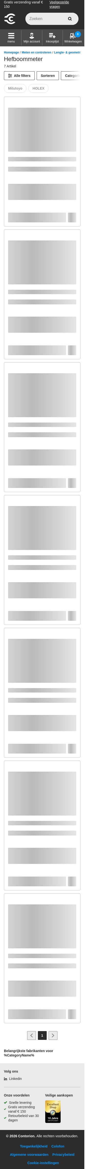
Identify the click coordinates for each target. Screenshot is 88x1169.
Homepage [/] (11, 52)
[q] (51, 19)
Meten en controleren (36, 52)
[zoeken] (70, 19)
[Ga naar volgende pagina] (53, 1035)
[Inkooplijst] (52, 37)
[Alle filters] (19, 75)
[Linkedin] (13, 1078)
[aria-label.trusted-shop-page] (53, 1112)
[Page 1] (42, 1035)
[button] (11, 37)
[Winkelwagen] (73, 37)
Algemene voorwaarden (29, 1155)
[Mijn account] (31, 37)
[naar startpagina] (10, 23)
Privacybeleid (63, 1155)
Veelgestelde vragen (59, 4)
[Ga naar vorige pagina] (31, 1035)
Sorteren (48, 76)
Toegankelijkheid (34, 1146)
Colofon (57, 1146)
